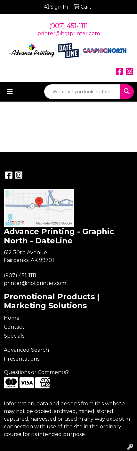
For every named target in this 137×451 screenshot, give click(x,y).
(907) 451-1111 (68, 26)
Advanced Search (26, 350)
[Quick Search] (82, 91)
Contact (14, 327)
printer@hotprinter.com (68, 33)
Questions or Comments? (36, 372)
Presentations (21, 359)
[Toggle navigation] (10, 91)
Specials (14, 336)
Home (12, 318)
